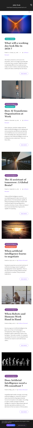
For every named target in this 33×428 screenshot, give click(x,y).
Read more (24, 73)
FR (30, 12)
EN (29, 12)
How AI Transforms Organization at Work (16, 113)
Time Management (11, 247)
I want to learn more (21, 425)
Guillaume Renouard (22, 260)
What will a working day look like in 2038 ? (16, 45)
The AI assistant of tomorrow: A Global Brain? (16, 182)
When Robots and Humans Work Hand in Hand (15, 316)
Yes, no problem (11, 425)
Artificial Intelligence (11, 104)
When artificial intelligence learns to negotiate (15, 253)
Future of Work (10, 39)
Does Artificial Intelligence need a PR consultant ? (16, 383)
